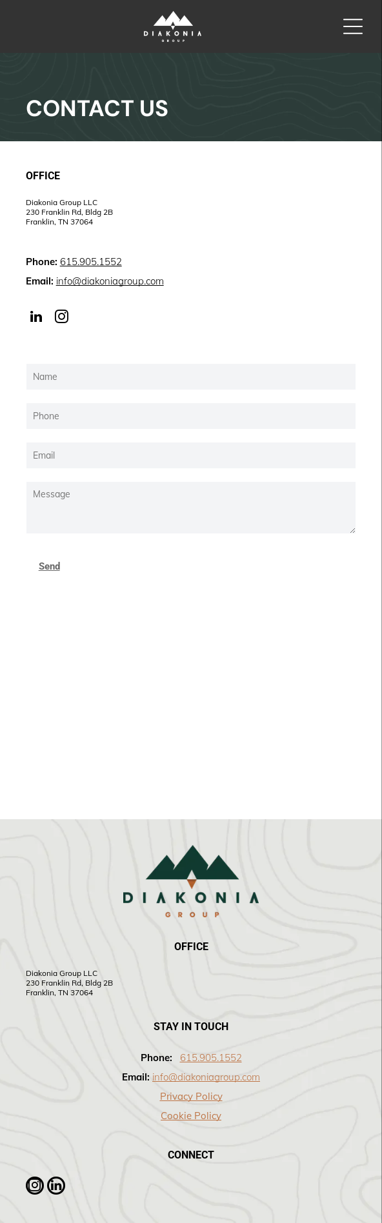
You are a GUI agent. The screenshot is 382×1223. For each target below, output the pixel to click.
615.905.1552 (91, 261)
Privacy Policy (191, 1096)
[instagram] (62, 318)
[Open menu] (353, 26)
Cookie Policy (191, 1115)
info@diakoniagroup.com (110, 281)
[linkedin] (36, 318)
